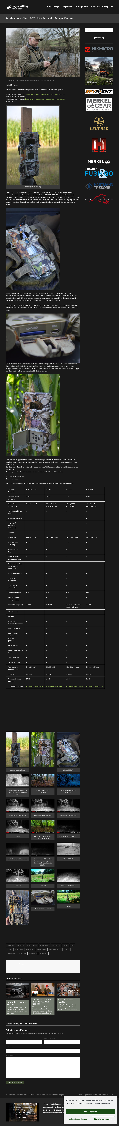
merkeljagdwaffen (55, 949)
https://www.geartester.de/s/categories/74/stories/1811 (45, 99)
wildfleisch (33, 953)
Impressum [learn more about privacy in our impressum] (105, 1103)
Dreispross (23, 964)
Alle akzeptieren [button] (90, 1111)
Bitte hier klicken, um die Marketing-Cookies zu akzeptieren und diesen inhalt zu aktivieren (22, 1112)
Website (9, 1047)
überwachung (11, 953)
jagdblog (9, 949)
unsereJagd (22, 953)
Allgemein (11, 80)
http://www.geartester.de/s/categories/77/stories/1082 (45, 94)
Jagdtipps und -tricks (23, 80)
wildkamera (43, 953)
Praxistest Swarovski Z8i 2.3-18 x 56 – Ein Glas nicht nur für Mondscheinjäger (35, 1095)
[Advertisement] (20, 714)
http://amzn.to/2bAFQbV (74, 686)
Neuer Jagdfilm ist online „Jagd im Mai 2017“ (96, 1095)
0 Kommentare (49, 80)
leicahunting (30, 949)
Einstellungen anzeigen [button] (103, 1119)
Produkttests (34, 80)
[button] (112, 7)
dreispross (20, 945)
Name (8, 1038)
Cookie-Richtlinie (92, 1103)
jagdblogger (19, 949)
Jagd (72, 945)
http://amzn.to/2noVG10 (94, 686)
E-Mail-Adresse (50, 1038)
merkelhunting (41, 949)
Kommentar (10, 1055)
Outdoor (66, 949)
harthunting (56, 945)
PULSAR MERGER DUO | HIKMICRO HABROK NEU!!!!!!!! (41, 1002)
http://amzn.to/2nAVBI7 (54, 686)
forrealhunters (44, 945)
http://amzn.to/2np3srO (34, 686)
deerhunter (10, 945)
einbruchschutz (32, 945)
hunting (65, 945)
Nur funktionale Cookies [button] (77, 1119)
